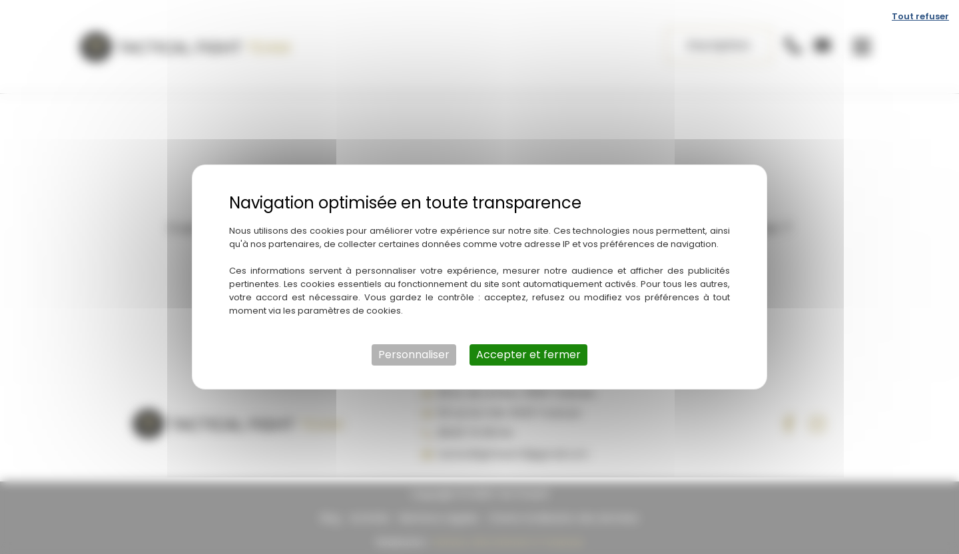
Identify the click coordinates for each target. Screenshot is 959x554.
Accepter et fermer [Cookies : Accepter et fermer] (528, 354)
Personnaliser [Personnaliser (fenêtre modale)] (414, 354)
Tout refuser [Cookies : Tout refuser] (920, 16)
